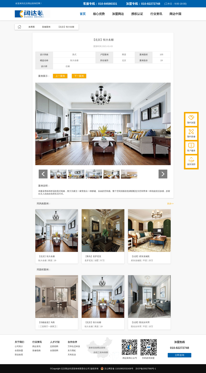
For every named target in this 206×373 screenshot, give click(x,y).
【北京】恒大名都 (46, 256)
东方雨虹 (72, 350)
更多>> (170, 203)
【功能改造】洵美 (46, 322)
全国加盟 (19, 350)
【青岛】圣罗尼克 (93, 256)
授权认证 (137, 13)
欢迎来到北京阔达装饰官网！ (28, 3)
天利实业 (72, 354)
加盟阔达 (118, 13)
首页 (83, 13)
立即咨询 (179, 355)
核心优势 (99, 13)
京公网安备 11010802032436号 (117, 368)
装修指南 (36, 350)
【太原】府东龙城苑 (140, 256)
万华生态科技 (74, 346)
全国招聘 (54, 350)
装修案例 (46, 27)
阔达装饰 (32, 14)
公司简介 (19, 346)
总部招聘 (54, 346)
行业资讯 (156, 13)
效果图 (32, 27)
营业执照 (19, 354)
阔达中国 (175, 13)
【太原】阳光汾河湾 (140, 322)
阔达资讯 (36, 346)
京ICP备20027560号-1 (145, 368)
